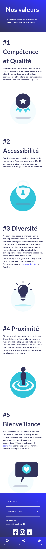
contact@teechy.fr (15, 524)
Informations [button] (23, 511)
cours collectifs (29, 264)
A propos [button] (23, 501)
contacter (7, 446)
